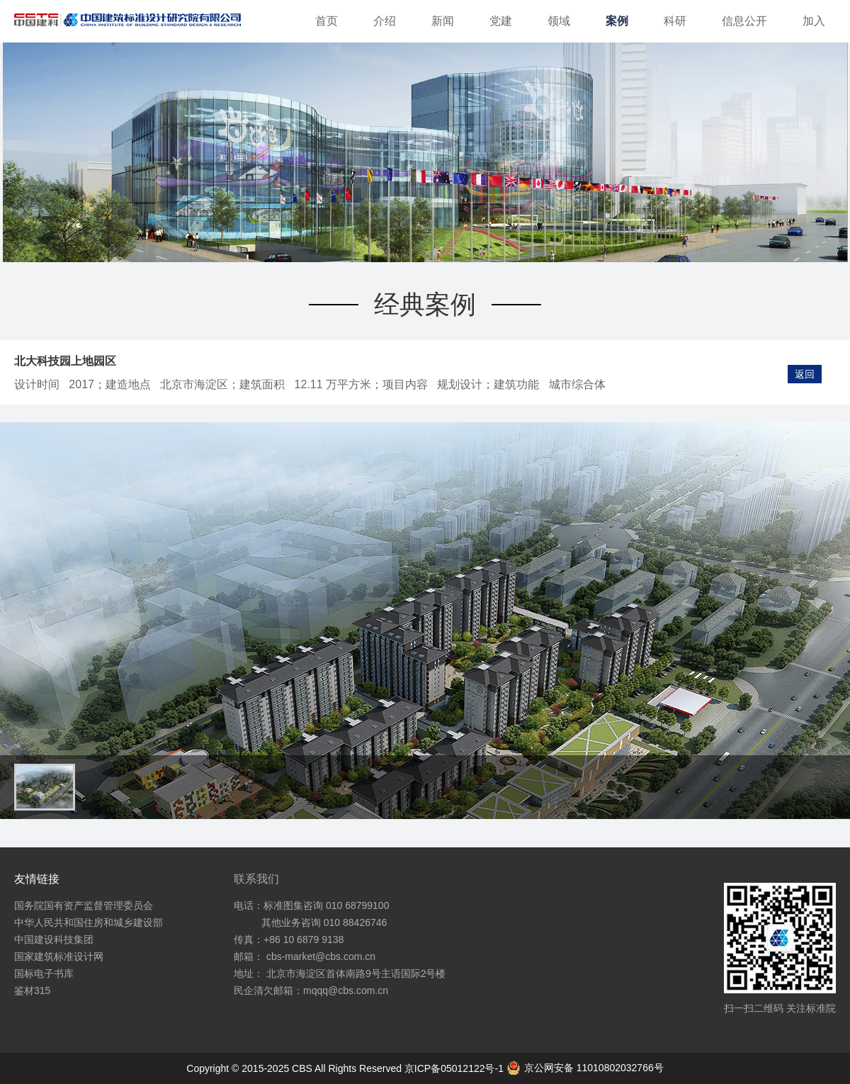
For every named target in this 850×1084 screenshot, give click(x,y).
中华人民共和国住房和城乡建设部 (88, 922)
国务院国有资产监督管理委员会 (83, 905)
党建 (500, 21)
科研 (675, 21)
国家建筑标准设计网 (58, 956)
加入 (814, 21)
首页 (326, 21)
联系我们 (256, 879)
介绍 (384, 21)
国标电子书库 (44, 973)
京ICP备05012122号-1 (455, 1068)
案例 (617, 21)
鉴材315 (32, 990)
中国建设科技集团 (54, 939)
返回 (805, 374)
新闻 (442, 21)
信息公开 (744, 21)
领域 (559, 21)
